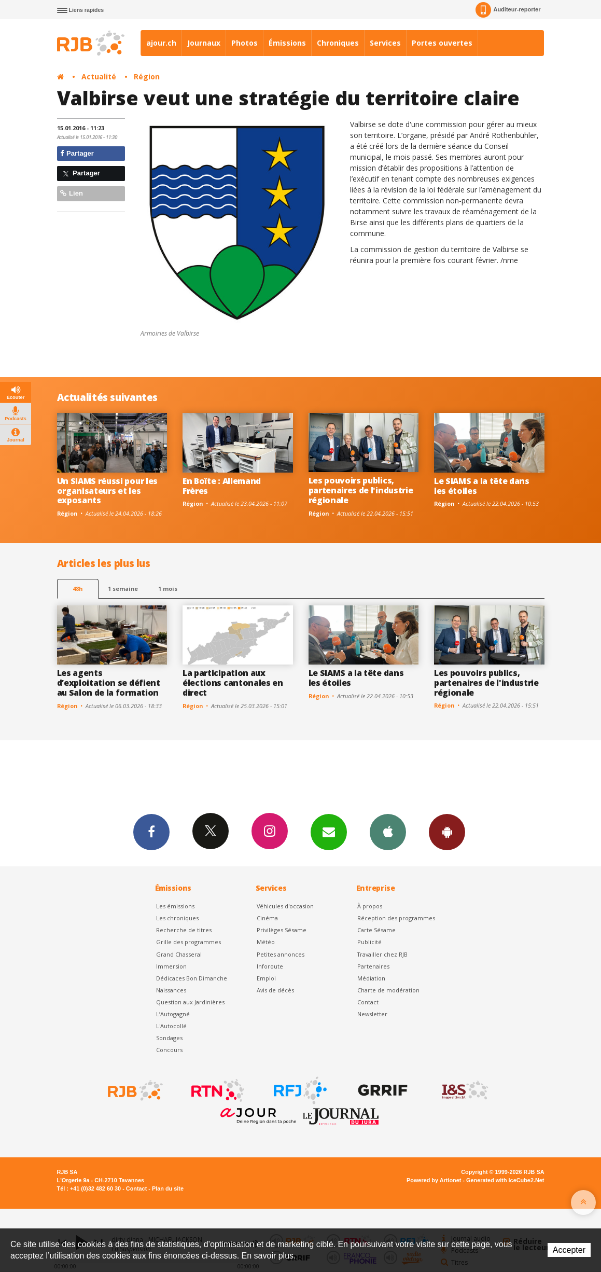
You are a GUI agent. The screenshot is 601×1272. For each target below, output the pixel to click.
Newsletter (372, 1014)
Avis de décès (275, 990)
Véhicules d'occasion (285, 906)
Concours (169, 1049)
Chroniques (338, 43)
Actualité (98, 76)
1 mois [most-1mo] (167, 588)
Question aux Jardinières (190, 1002)
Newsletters (329, 831)
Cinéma (267, 918)
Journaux (203, 43)
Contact (368, 1002)
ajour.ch (161, 43)
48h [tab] (77, 588)
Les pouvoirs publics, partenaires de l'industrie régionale (361, 490)
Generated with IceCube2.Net (505, 1180)
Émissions (287, 43)
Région (147, 76)
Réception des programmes (396, 918)
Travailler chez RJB (382, 954)
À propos (369, 906)
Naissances (171, 990)
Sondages (169, 1037)
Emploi (266, 978)
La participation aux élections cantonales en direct (233, 682)
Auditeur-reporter (508, 10)
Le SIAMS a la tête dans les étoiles (481, 485)
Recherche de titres (184, 930)
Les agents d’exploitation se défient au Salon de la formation (108, 682)
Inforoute (270, 966)
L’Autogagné (173, 1014)
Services (385, 43)
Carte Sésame (376, 930)
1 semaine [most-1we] (123, 588)
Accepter (569, 1250)
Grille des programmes (188, 941)
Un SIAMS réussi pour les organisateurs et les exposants (107, 490)
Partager (77, 153)
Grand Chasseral (179, 954)
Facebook (151, 831)
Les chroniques (177, 918)
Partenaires (373, 966)
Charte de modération (388, 990)
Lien (71, 193)
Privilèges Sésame (281, 930)
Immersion (171, 966)
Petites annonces (280, 954)
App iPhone (388, 831)
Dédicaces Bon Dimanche (191, 978)
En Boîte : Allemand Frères (222, 485)
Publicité (369, 941)
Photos (244, 43)
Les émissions (175, 906)
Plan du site (168, 1188)
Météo (266, 941)
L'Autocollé (171, 1025)
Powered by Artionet (434, 1180)
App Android (447, 831)
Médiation (371, 978)
